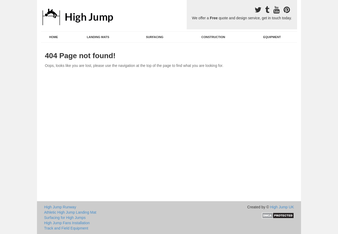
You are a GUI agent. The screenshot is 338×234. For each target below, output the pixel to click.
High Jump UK (282, 207)
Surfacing (154, 37)
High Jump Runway (60, 207)
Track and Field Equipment (66, 228)
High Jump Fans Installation (67, 223)
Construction (213, 37)
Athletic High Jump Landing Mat (70, 212)
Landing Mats (98, 37)
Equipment (272, 37)
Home (53, 37)
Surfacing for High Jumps (65, 217)
